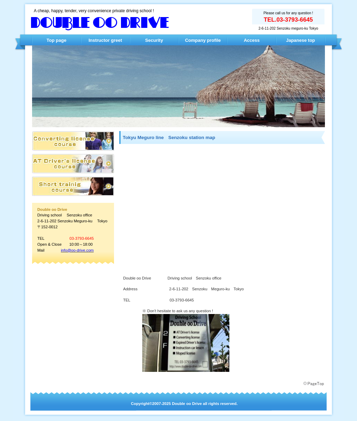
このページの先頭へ (314, 383)
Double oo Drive (100, 23)
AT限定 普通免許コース (73, 141)
